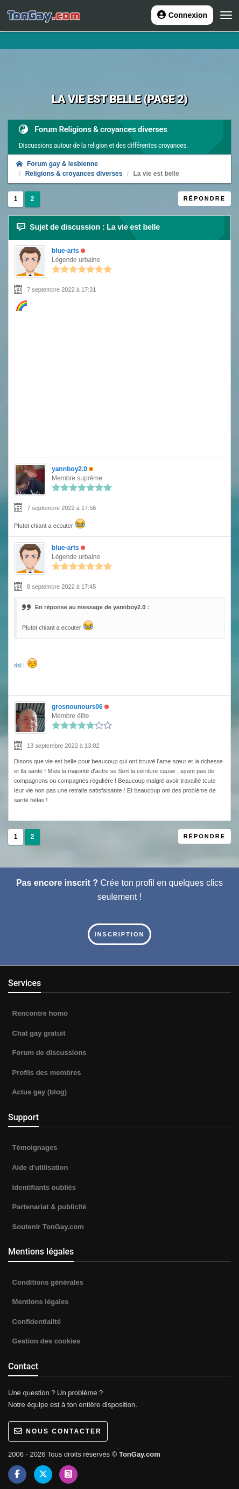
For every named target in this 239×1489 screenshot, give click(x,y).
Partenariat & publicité (48, 1207)
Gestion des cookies (45, 1341)
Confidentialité (35, 1322)
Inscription (120, 934)
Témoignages (33, 1147)
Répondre (205, 198)
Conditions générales (46, 1282)
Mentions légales (39, 1302)
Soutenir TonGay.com (47, 1227)
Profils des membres (45, 1073)
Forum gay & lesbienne (57, 164)
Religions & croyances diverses (74, 173)
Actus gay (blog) (38, 1092)
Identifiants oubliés (43, 1187)
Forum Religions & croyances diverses (100, 129)
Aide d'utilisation (39, 1167)
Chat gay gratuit (38, 1033)
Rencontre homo (39, 1013)
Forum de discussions (48, 1053)
